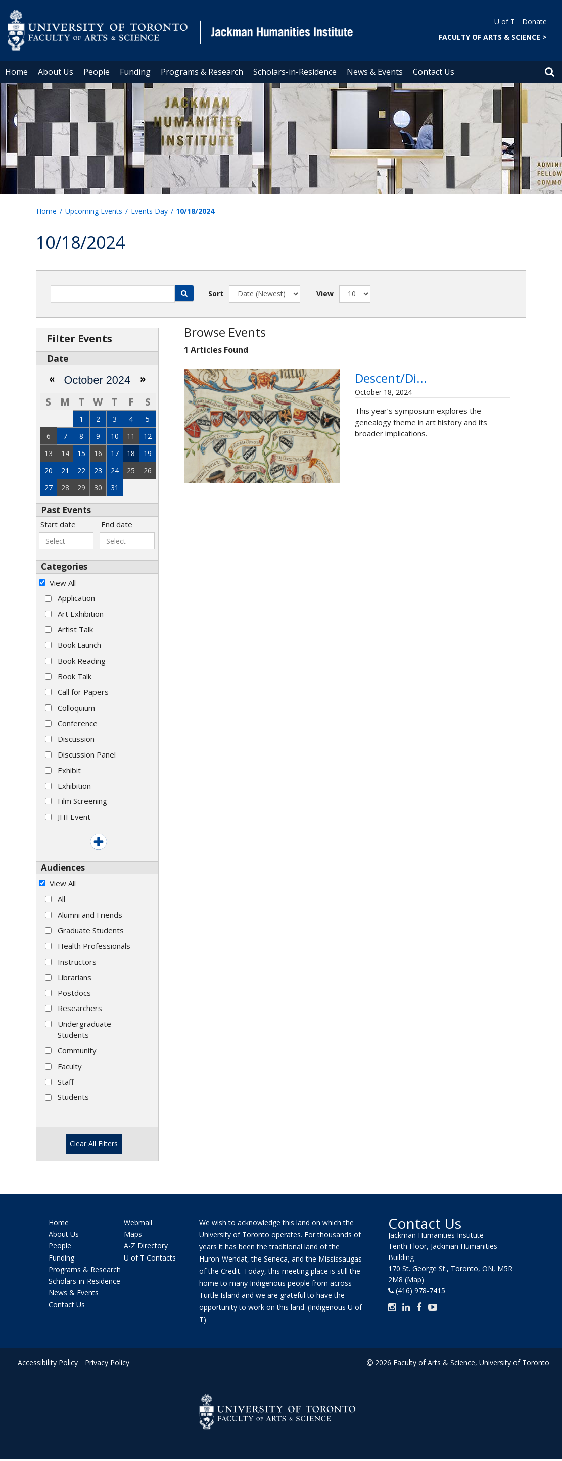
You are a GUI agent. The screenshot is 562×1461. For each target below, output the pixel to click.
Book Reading (82, 661)
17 (115, 453)
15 (81, 453)
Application (76, 598)
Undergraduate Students (84, 1029)
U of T (504, 21)
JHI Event (74, 817)
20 (48, 470)
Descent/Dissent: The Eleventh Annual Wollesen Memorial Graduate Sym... (428, 396)
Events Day (149, 211)
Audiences (63, 867)
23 (98, 470)
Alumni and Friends (90, 915)
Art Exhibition (81, 614)
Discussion (76, 739)
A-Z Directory (146, 1246)
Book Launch (79, 645)
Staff (66, 1082)
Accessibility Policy (48, 1362)
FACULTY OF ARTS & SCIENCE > (493, 37)
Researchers (80, 1008)
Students (73, 1097)
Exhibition (74, 786)
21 (65, 470)
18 (131, 453)
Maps (133, 1234)
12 (148, 436)
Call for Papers (83, 692)
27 (48, 487)
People (96, 71)
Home (16, 71)
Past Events (66, 510)
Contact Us (433, 71)
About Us (55, 71)
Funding (135, 71)
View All (63, 583)
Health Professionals (94, 946)
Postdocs (74, 993)
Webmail (138, 1222)
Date (57, 358)
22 (81, 470)
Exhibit (69, 770)
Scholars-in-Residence (295, 71)
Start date (58, 524)
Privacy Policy (107, 1362)
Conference (78, 723)
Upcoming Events (93, 211)
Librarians (74, 977)
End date (116, 524)
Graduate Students (91, 930)
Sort (215, 293)
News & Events (375, 71)
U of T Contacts (150, 1258)
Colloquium (76, 707)
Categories (64, 566)
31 (115, 487)
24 (115, 470)
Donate (534, 21)
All (61, 899)
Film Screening (82, 801)
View (325, 293)
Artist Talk (75, 629)
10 (115, 436)
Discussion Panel (87, 754)
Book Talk (74, 676)
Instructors (77, 961)
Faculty (70, 1066)
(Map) (414, 1279)
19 (148, 453)
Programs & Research (202, 71)
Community (77, 1050)
